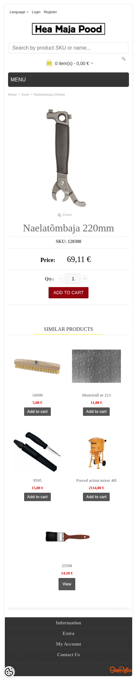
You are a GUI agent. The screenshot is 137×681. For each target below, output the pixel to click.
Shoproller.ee (121, 670)
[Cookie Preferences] (9, 672)
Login (36, 12)
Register (50, 12)
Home (12, 94)
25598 (67, 565)
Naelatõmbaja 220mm (49, 94)
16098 (37, 395)
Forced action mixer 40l (96, 480)
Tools (25, 94)
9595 (37, 480)
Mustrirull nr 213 (96, 395)
